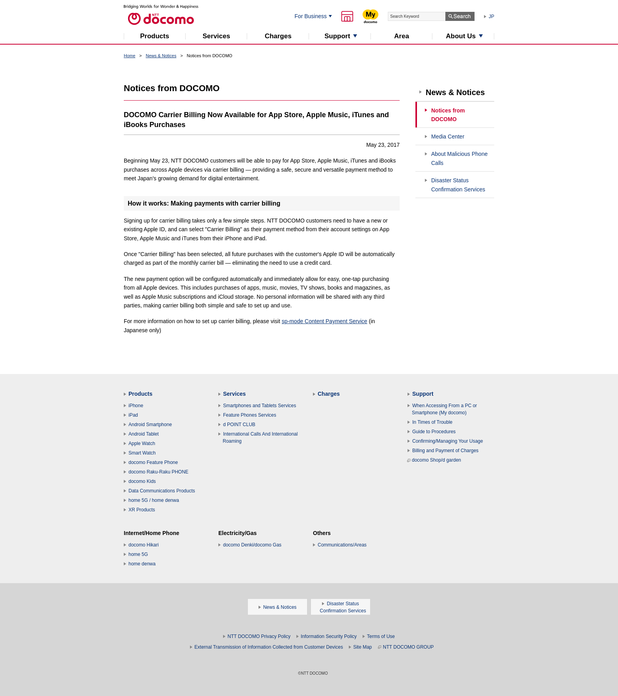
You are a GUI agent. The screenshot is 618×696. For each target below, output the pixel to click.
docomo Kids (142, 481)
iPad (133, 415)
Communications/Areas (342, 545)
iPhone (135, 405)
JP (491, 16)
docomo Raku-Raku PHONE (158, 472)
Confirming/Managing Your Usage (447, 441)
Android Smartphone (150, 424)
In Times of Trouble (432, 422)
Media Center (447, 136)
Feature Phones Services (249, 415)
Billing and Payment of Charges (445, 450)
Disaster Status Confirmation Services (458, 185)
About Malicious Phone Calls (459, 158)
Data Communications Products (161, 491)
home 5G (138, 554)
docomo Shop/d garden (434, 460)
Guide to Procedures (434, 431)
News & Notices (161, 55)
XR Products (141, 510)
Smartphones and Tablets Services (259, 405)
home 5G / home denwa (153, 500)
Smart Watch (142, 453)
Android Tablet (143, 434)
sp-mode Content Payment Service (324, 321)
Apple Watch (141, 443)
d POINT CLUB (239, 424)
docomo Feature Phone (153, 462)
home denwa (142, 564)
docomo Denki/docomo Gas (252, 545)
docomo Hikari (143, 545)
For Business (310, 16)
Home (129, 55)
